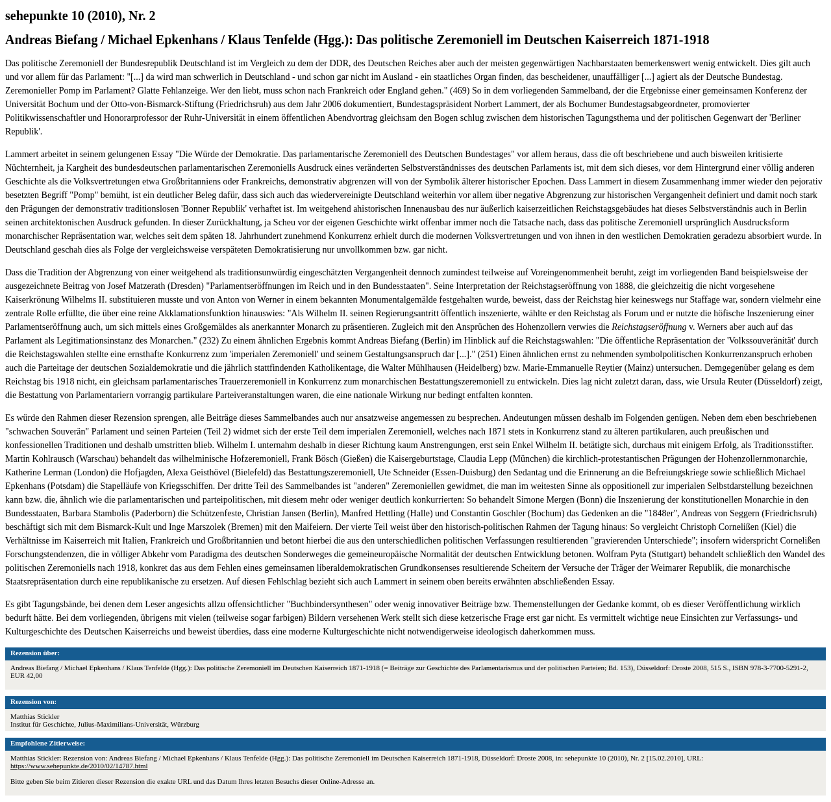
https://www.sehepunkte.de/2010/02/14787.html (79, 766)
